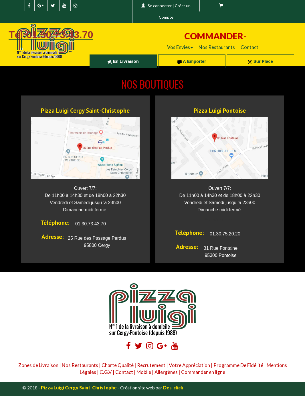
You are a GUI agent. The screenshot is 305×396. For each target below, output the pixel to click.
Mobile (143, 372)
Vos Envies (180, 47)
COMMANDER (215, 36)
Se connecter (160, 5)
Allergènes (166, 372)
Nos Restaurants (217, 47)
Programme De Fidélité (238, 365)
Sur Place (260, 61)
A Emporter (191, 61)
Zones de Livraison (38, 365)
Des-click (173, 387)
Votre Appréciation (189, 365)
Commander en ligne (203, 372)
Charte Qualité (118, 365)
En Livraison (123, 61)
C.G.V (106, 372)
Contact (249, 47)
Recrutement (151, 365)
